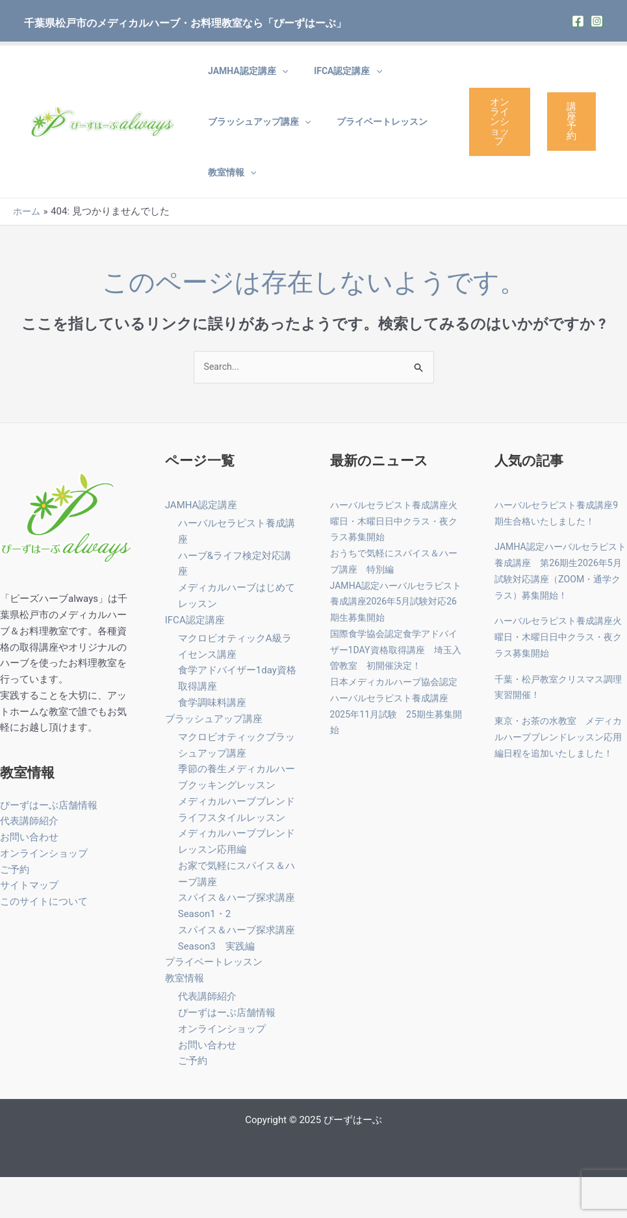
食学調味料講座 (212, 743)
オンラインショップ (496, 141)
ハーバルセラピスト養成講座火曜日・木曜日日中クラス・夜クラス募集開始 (393, 561)
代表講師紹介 (29, 860)
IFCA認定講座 (328, 77)
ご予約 (14, 909)
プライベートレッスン (362, 141)
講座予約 (571, 140)
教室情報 (225, 204)
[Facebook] (578, 21)
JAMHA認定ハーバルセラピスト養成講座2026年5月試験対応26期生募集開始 (395, 641)
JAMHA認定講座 (241, 77)
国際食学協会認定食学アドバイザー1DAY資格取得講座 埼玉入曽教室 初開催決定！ (395, 689)
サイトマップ (29, 925)
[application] (275, 77)
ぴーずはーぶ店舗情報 (48, 845)
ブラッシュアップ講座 (252, 141)
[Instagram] (597, 21)
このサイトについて (44, 941)
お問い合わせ (29, 877)
